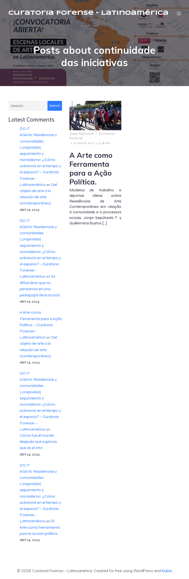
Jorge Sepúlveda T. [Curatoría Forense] (92, 136)
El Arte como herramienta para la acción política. (40, 527)
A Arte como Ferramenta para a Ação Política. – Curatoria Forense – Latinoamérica (41, 325)
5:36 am (104, 143)
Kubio (167, 571)
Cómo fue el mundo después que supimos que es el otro (38, 442)
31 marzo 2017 (84, 143)
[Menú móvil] (179, 13)
